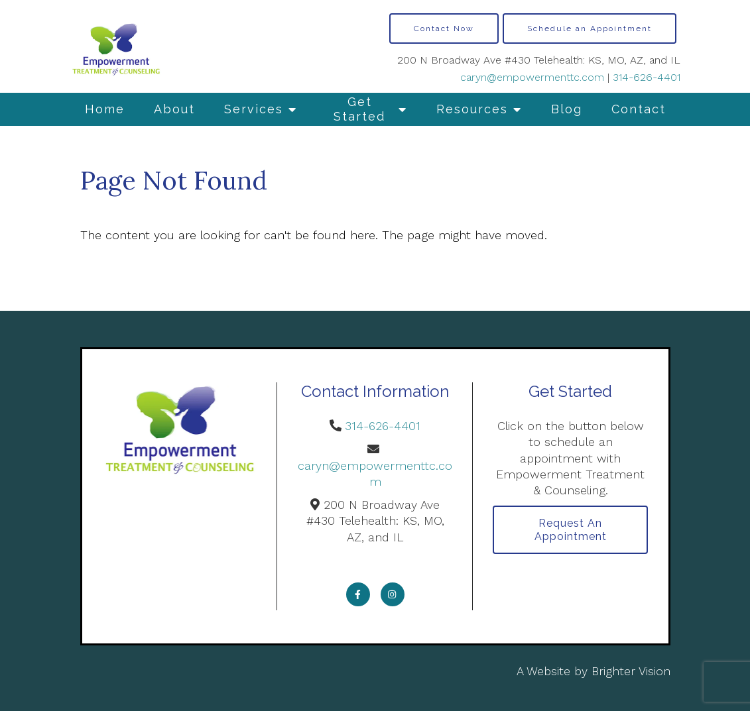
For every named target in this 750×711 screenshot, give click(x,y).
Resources (472, 109)
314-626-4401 (646, 77)
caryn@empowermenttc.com (532, 77)
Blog (566, 109)
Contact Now (444, 28)
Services (253, 109)
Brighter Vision (631, 671)
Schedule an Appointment (589, 28)
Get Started (359, 109)
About (174, 109)
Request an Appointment (570, 529)
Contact (638, 109)
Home (105, 109)
